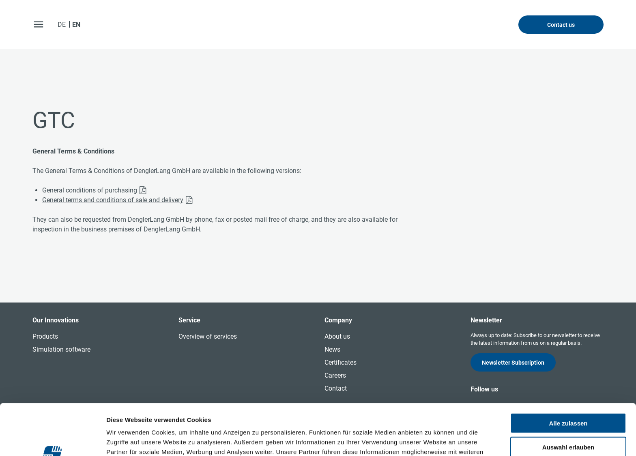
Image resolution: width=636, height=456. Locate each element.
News (332, 349)
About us (337, 336)
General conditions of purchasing (89, 190)
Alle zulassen (568, 375)
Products (45, 336)
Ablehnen (568, 422)
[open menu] (38, 24)
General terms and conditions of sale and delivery (112, 200)
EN (76, 24)
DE (62, 24)
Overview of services (207, 336)
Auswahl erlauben (568, 398)
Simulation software (61, 349)
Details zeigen (431, 440)
